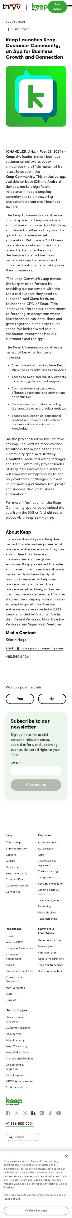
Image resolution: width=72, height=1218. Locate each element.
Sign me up (36, 784)
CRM (41, 854)
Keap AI (10, 965)
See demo (57, 7)
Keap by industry (16, 873)
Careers (11, 854)
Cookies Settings (36, 1210)
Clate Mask (39, 299)
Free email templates (19, 971)
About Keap (13, 842)
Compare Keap (15, 879)
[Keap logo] (25, 7)
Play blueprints (15, 1075)
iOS (37, 182)
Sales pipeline (47, 912)
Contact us (13, 891)
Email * (16, 763)
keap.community (39, 517)
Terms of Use (12, 1198)
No (52, 699)
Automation (45, 848)
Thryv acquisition (16, 848)
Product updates (17, 1087)
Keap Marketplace (17, 1052)
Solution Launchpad (51, 971)
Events (10, 936)
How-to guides (15, 987)
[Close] (66, 1156)
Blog (9, 994)
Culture (11, 861)
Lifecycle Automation (20, 948)
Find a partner (47, 952)
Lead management (50, 900)
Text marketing (47, 918)
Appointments (47, 842)
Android (54, 182)
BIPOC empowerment (20, 1081)
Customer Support (18, 1027)
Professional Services (19, 1058)
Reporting (44, 906)
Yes (20, 699)
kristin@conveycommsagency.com (34, 648)
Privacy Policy (18, 1180)
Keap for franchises (50, 965)
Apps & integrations (51, 958)
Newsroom (12, 867)
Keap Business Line (50, 883)
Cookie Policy (41, 1180)
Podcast (11, 1000)
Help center (13, 1034)
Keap (10, 156)
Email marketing (48, 871)
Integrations (46, 877)
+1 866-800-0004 (20, 1123)
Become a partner (49, 940)
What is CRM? (14, 942)
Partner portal (47, 946)
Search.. (20, 1137)
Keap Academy (15, 1040)
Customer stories (17, 885)
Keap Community (20, 177)
